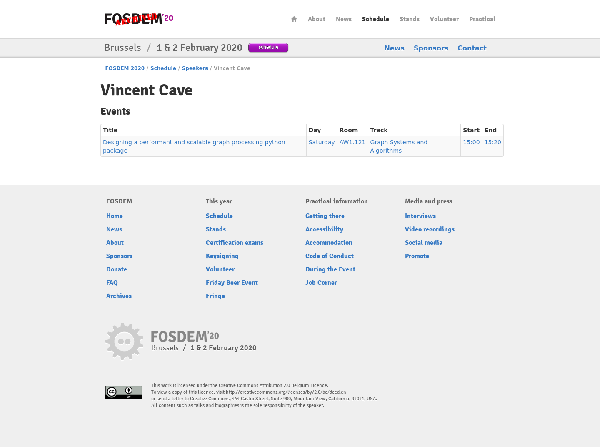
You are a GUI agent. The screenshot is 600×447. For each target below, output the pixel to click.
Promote (417, 256)
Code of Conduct (329, 256)
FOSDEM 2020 (125, 68)
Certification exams (234, 243)
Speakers (195, 68)
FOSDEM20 (139, 19)
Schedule (375, 19)
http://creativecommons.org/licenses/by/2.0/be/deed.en (286, 392)
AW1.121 (353, 142)
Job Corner (321, 283)
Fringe (215, 296)
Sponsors (431, 48)
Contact (472, 48)
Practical (482, 19)
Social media (423, 243)
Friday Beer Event (232, 283)
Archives (119, 296)
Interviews (420, 216)
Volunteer (444, 19)
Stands (410, 19)
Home (294, 19)
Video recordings (430, 229)
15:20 (493, 142)
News (344, 19)
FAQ (112, 283)
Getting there (325, 216)
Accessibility (324, 229)
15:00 (471, 142)
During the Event (330, 269)
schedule (268, 47)
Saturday (322, 142)
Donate (116, 269)
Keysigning (222, 256)
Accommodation (328, 243)
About (316, 19)
